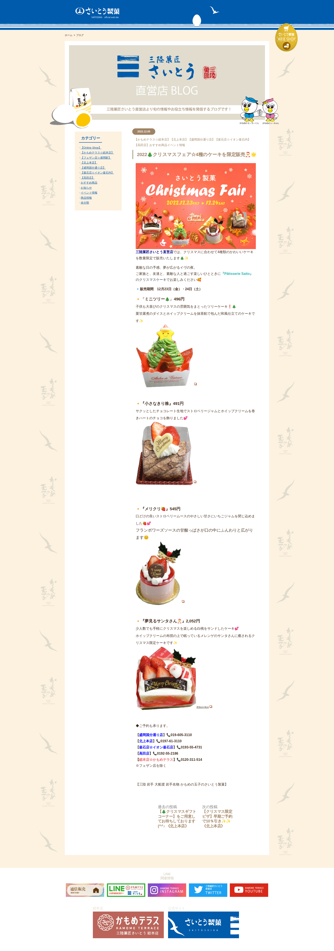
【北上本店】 (179, 139)
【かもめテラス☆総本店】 (152, 139)
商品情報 (86, 197)
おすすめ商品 (158, 145)
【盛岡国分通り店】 (201, 139)
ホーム (68, 35)
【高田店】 (141, 145)
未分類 (85, 202)
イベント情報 (176, 145)
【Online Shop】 (91, 147)
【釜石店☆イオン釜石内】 (233, 139)
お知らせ (86, 187)
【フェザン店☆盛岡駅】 (96, 157)
